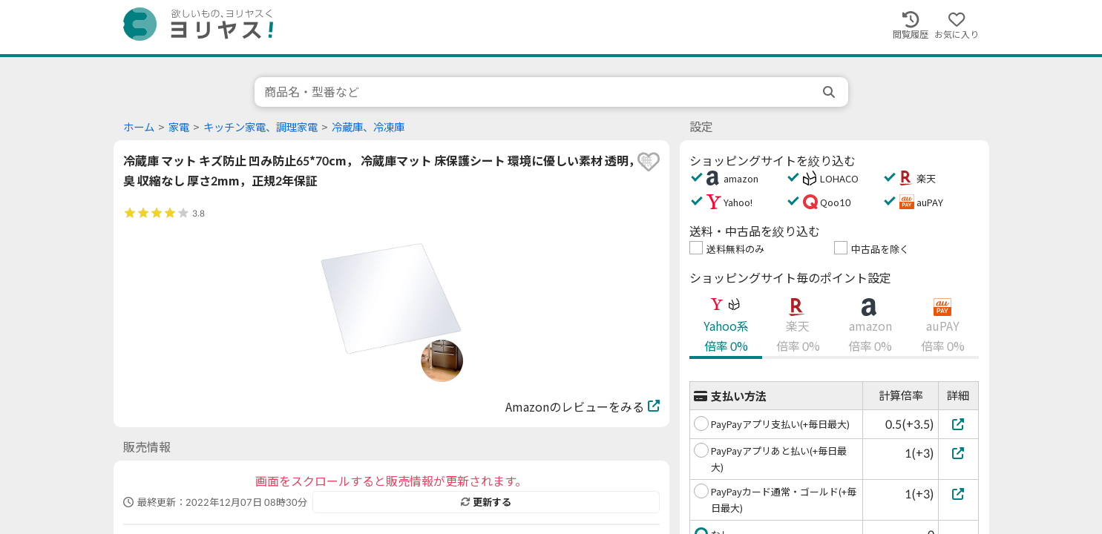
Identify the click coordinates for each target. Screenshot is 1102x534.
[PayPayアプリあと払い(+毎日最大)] (958, 453)
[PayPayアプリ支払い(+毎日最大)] (958, 424)
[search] (830, 92)
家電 (178, 127)
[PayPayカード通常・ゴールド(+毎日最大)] (958, 494)
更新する (486, 502)
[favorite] (648, 162)
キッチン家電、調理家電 (260, 127)
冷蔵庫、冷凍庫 (368, 127)
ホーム (138, 127)
